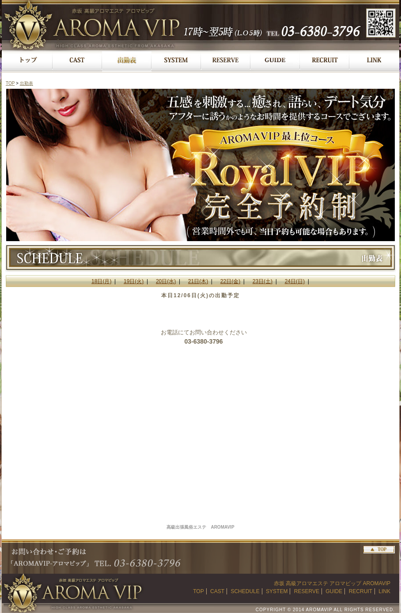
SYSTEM (277, 591)
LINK (384, 591)
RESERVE (306, 591)
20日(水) (166, 281)
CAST (217, 591)
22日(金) (230, 281)
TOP (10, 83)
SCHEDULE (245, 591)
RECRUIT (360, 591)
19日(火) (134, 281)
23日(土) (262, 281)
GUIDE (333, 591)
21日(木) (198, 281)
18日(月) (101, 281)
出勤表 (26, 83)
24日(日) (295, 281)
